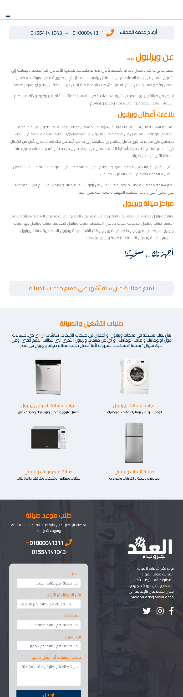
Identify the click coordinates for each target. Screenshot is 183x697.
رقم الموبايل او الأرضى (63, 594)
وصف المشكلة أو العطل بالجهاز (55, 657)
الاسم (76, 573)
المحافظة (73, 615)
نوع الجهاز (73, 636)
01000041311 (88, 33)
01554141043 (46, 33)
